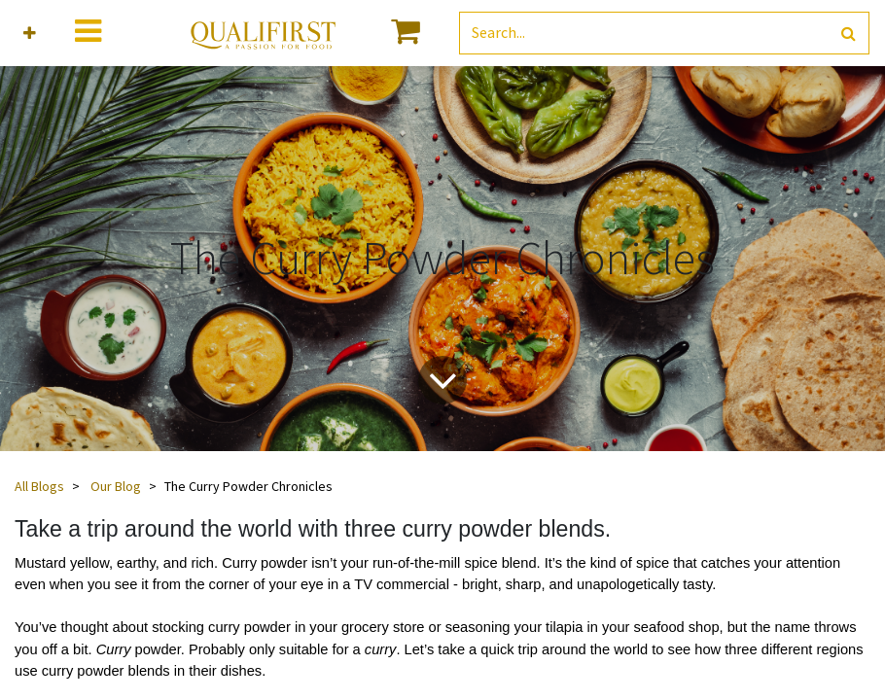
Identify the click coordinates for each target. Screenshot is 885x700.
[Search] (848, 33)
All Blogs (39, 486)
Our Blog (115, 486)
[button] (30, 33)
